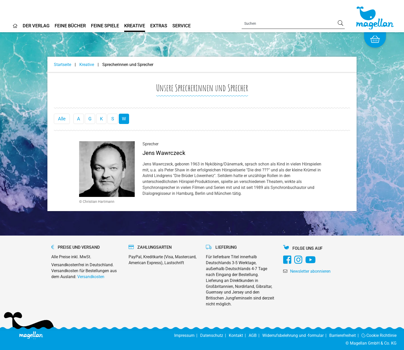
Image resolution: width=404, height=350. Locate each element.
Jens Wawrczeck (163, 153)
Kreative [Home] (134, 25)
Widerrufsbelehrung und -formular (295, 335)
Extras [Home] (158, 25)
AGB (255, 335)
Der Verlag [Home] (36, 25)
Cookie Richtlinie (379, 335)
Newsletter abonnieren (310, 271)
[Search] (293, 23)
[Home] (15, 27)
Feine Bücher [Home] (70, 25)
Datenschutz (214, 335)
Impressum (187, 335)
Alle (62, 118)
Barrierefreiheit (345, 335)
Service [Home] (181, 25)
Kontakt (239, 335)
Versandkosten (90, 276)
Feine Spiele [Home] (105, 25)
